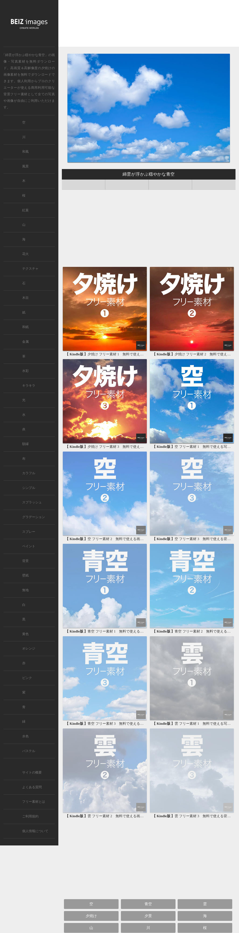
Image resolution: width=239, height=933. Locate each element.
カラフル (28, 473)
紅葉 (25, 210)
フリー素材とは (33, 801)
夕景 (148, 916)
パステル (28, 751)
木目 (25, 298)
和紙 (25, 327)
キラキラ (28, 385)
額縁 (25, 444)
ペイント (28, 546)
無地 (25, 590)
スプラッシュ (32, 502)
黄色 (25, 634)
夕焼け (46, 68)
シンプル (28, 488)
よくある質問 (32, 787)
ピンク (27, 678)
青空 (148, 904)
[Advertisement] (148, 25)
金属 (25, 341)
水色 (25, 736)
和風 (25, 151)
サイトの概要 (32, 772)
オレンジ (28, 648)
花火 (25, 254)
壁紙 (25, 575)
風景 (25, 166)
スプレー (28, 532)
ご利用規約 (30, 816)
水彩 (25, 371)
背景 (25, 561)
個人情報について (35, 831)
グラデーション (33, 517)
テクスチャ (30, 268)
